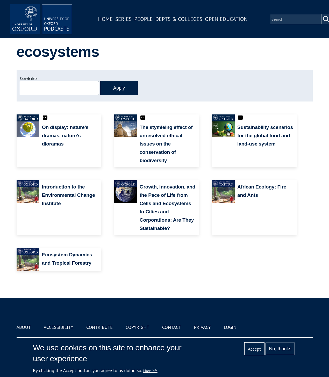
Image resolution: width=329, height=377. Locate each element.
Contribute (99, 327)
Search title (28, 78)
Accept (254, 349)
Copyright (137, 327)
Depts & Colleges (179, 19)
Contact (171, 327)
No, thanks (280, 348)
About (24, 327)
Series (123, 19)
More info (150, 370)
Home (105, 19)
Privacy (202, 327)
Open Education (226, 19)
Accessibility (58, 327)
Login (230, 327)
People (143, 19)
